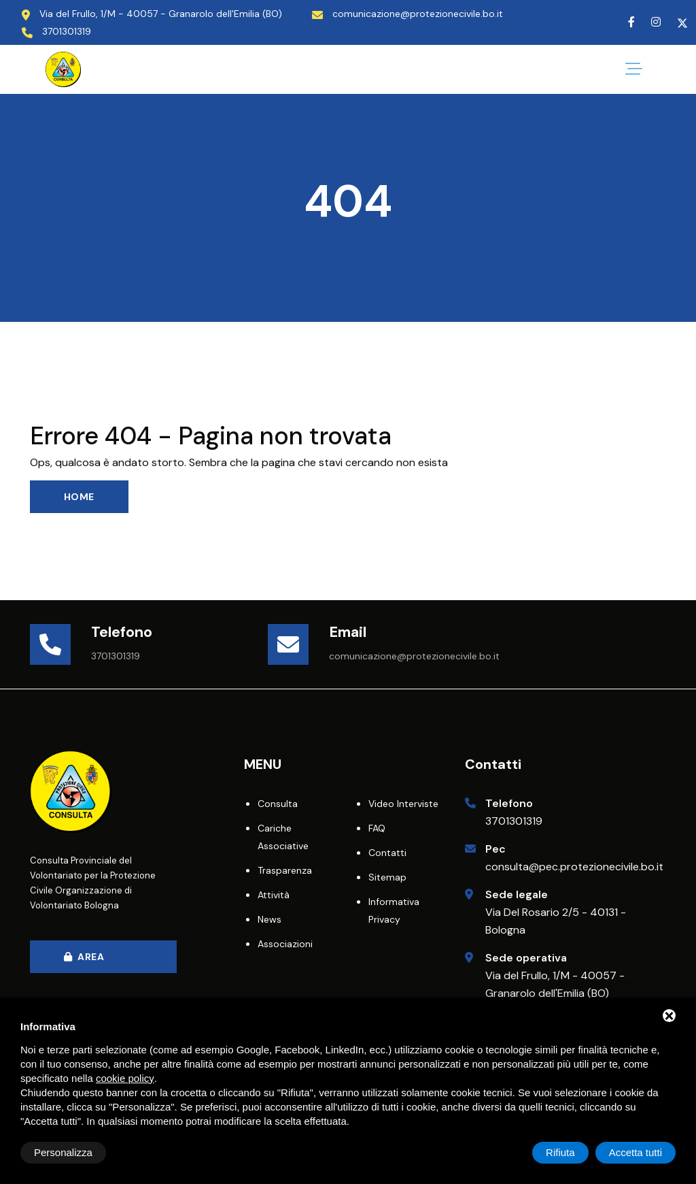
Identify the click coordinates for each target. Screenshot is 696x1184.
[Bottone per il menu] (633, 69)
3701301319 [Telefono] (66, 31)
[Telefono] (60, 644)
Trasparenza (285, 870)
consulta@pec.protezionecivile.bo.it (574, 866)
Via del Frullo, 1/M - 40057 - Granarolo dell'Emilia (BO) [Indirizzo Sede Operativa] (160, 13)
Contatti (387, 852)
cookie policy (125, 1078)
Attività (274, 895)
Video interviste (403, 803)
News (269, 919)
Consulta (278, 803)
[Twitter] (682, 22)
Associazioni (285, 944)
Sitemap (387, 877)
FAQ (376, 828)
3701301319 (513, 821)
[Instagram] (656, 22)
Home (79, 497)
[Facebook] (631, 22)
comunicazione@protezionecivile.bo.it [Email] (417, 13)
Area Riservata (91, 962)
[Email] (298, 644)
